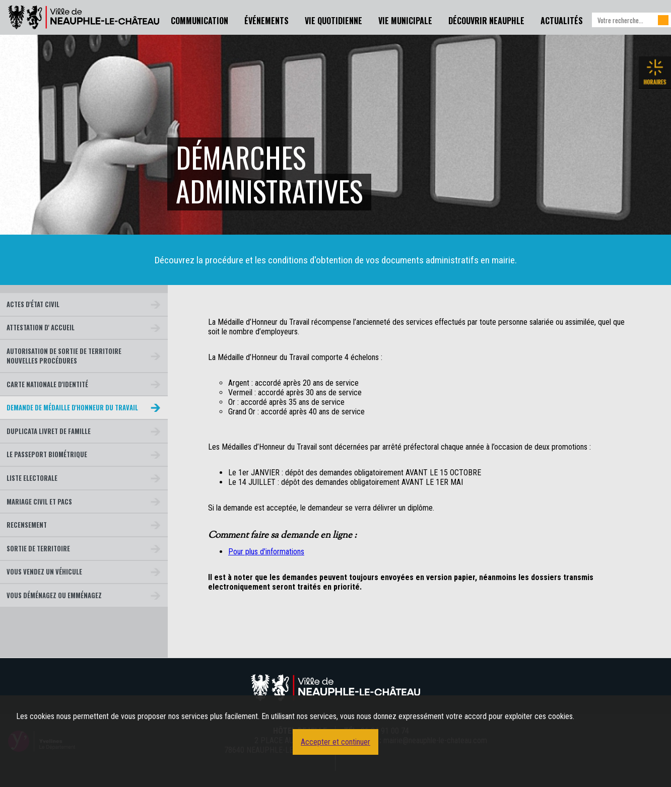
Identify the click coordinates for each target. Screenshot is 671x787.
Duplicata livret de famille (49, 431)
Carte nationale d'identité (47, 384)
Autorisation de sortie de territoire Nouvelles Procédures (64, 356)
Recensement (27, 525)
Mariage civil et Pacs (39, 502)
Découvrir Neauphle (486, 21)
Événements (266, 21)
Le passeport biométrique (47, 454)
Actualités (562, 21)
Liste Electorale (32, 478)
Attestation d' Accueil (41, 327)
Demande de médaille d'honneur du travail (72, 407)
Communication (199, 21)
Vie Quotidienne (333, 21)
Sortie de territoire (38, 548)
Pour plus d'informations (266, 551)
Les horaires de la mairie (655, 72)
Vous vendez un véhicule (44, 572)
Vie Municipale (405, 21)
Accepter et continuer (335, 742)
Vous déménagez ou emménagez (54, 595)
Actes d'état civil (33, 304)
